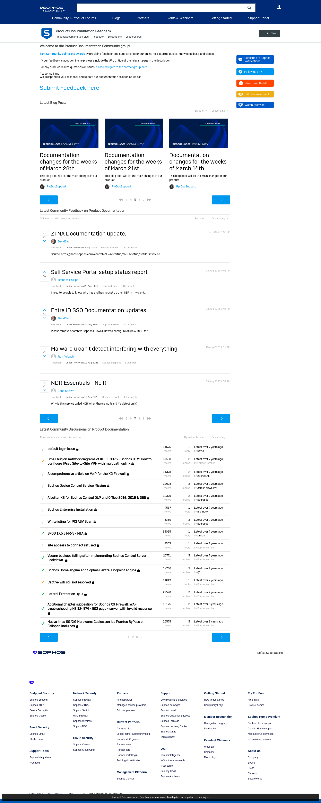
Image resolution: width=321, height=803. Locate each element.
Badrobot (202, 499)
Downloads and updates (173, 699)
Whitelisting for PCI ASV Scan (69, 521)
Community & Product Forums (74, 18)
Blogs (116, 18)
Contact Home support (260, 728)
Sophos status (168, 731)
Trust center (167, 765)
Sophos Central (81, 744)
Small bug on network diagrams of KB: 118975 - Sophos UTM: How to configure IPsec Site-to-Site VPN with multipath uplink (99, 461)
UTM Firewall (80, 715)
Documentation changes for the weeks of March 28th (68, 161)
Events (251, 762)
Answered (43, 533)
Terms (49, 794)
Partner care (123, 749)
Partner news (124, 744)
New (272, 33)
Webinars (209, 746)
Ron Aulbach (66, 356)
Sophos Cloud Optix (84, 749)
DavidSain (64, 241)
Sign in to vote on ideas (44, 233)
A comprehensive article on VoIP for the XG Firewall (86, 474)
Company (253, 757)
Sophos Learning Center (173, 726)
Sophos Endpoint (38, 699)
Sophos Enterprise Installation (70, 509)
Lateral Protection (61, 594)
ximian (201, 535)
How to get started (214, 699)
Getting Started (221, 18)
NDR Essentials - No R (78, 382)
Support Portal (258, 18)
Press (251, 768)
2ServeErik (203, 476)
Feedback (98, 36)
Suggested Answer (43, 461)
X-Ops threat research (172, 760)
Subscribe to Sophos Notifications (254, 59)
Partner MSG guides (128, 739)
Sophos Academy (170, 776)
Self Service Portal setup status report (99, 272)
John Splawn (66, 391)
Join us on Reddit (252, 83)
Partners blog (124, 728)
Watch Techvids (251, 105)
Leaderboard (211, 728)
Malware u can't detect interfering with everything (114, 348)
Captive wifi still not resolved (69, 582)
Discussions (115, 36)
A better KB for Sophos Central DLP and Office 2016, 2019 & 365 (96, 498)
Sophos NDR (80, 726)
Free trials (253, 699)
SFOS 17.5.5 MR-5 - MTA (65, 533)
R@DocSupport (56, 186)
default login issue (61, 449)
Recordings (210, 757)
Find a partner (124, 699)
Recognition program (215, 723)
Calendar (209, 752)
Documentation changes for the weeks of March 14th (198, 161)
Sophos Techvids (169, 721)
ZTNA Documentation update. (88, 233)
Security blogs (168, 771)
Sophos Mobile (37, 715)
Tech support (167, 737)
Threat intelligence (170, 755)
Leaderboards (133, 36)
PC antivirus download (260, 739)
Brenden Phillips (68, 280)
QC (199, 572)
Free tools (34, 762)
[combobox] (160, 8)
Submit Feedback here (69, 88)
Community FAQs (213, 705)
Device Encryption (39, 710)
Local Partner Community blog (133, 733)
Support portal (168, 710)
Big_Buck (202, 511)
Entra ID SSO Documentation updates (98, 310)
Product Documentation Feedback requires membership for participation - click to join (160, 797)
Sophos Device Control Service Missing (76, 486)
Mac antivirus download (261, 733)
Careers (252, 773)
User (279, 7)
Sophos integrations (40, 757)
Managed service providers (131, 705)
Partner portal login (127, 755)
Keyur (200, 451)
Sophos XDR (36, 705)
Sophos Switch (81, 710)
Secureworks (255, 778)
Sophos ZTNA (80, 705)
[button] (249, 7)
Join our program (126, 710)
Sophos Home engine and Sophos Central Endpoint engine (91, 570)
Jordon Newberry (207, 488)
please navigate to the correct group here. (122, 67)
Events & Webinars (179, 18)
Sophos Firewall (81, 699)
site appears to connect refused (71, 545)
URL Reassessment (253, 94)
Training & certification (129, 760)
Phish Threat (36, 739)
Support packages (170, 705)
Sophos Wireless (82, 721)
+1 (82, 594)
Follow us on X (250, 71)
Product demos (256, 705)
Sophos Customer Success (175, 715)
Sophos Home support (260, 723)
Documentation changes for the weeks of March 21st (133, 161)
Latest (208, 447)
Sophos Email (37, 733)
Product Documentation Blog (72, 36)
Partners (143, 18)
